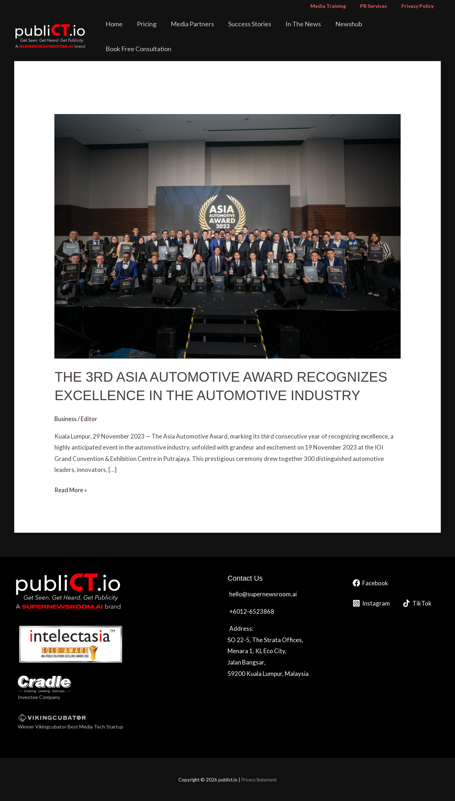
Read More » (71, 489)
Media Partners (207, 30)
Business (66, 418)
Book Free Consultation (404, 30)
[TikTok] (417, 603)
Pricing (166, 30)
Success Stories (259, 30)
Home (139, 30)
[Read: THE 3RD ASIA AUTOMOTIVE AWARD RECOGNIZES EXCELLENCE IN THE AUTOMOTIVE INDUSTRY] (227, 235)
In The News (308, 30)
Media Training (339, 6)
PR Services (380, 6)
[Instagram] (371, 603)
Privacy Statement (259, 779)
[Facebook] (370, 583)
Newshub (348, 30)
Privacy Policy (419, 6)
